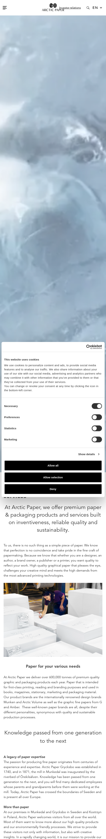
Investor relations (70, 8)
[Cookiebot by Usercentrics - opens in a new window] (86, 347)
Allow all (53, 465)
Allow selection (53, 477)
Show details (86, 454)
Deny (53, 489)
